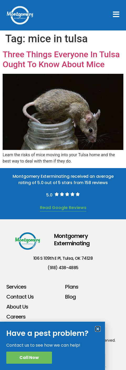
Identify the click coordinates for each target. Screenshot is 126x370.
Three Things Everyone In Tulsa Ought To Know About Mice (61, 59)
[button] (98, 329)
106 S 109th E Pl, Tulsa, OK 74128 (63, 258)
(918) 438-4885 (63, 268)
